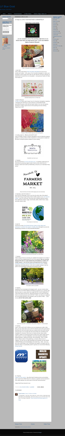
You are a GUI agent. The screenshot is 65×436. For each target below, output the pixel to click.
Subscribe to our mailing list (7, 26)
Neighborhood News (57, 36)
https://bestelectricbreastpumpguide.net (39, 398)
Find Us (10, 13)
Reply (19, 399)
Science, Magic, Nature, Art (40, 13)
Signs (54, 47)
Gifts (54, 26)
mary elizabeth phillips (7, 45)
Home (4, 13)
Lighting (54, 34)
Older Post (47, 424)
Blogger (40, 432)
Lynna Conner (21, 393)
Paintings (55, 39)
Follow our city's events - (20, 377)
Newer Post (18, 424)
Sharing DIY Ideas (57, 45)
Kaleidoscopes (56, 33)
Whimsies (55, 50)
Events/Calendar (18, 13)
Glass (54, 28)
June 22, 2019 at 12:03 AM (30, 393)
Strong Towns (18, 346)
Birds (54, 19)
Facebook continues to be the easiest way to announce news (29, 263)
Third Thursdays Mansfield (33, 71)
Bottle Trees (55, 21)
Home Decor (55, 31)
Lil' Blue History (27, 13)
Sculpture (55, 42)
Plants (54, 40)
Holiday (54, 29)
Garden (54, 24)
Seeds (54, 44)
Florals (54, 23)
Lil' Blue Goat (7, 6)
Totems (54, 49)
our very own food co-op (29, 161)
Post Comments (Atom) (26, 426)
